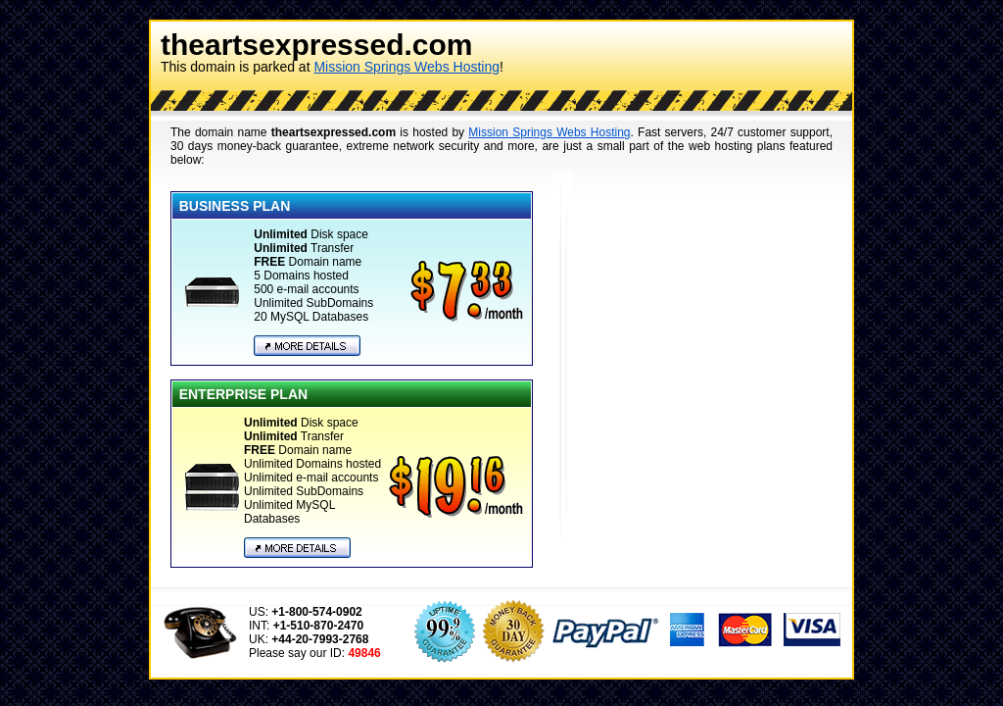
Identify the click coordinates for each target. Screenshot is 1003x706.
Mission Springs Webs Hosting (406, 67)
